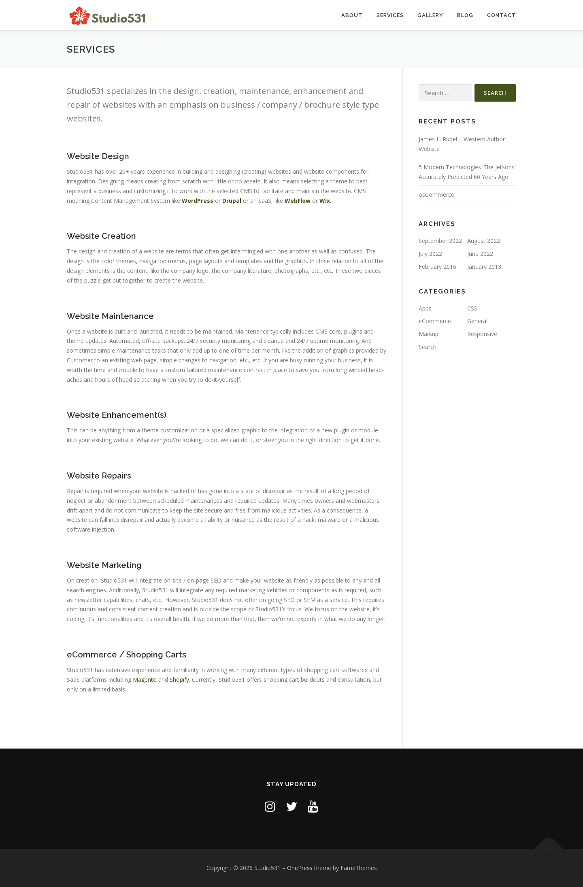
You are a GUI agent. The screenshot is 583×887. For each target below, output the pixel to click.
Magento (145, 679)
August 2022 (483, 241)
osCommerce (436, 194)
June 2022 (480, 253)
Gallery (430, 15)
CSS (472, 308)
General (477, 321)
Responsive (482, 334)
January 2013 (484, 266)
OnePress (300, 868)
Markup (428, 334)
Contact (501, 15)
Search (427, 347)
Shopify (179, 679)
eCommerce (435, 321)
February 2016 (437, 266)
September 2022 (440, 241)
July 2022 (430, 253)
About (352, 15)
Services (390, 15)
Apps (425, 308)
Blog (465, 15)
